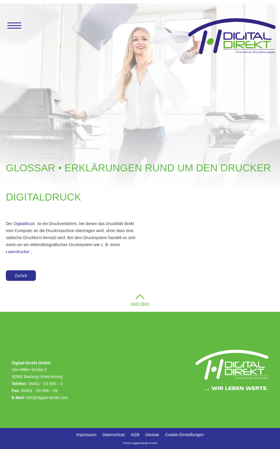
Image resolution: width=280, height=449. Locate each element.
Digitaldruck (24, 223)
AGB (135, 434)
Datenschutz (113, 434)
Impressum (86, 434)
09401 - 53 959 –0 (45, 383)
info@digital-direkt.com (47, 397)
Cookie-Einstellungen (184, 434)
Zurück (21, 275)
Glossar (152, 434)
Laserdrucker (18, 251)
